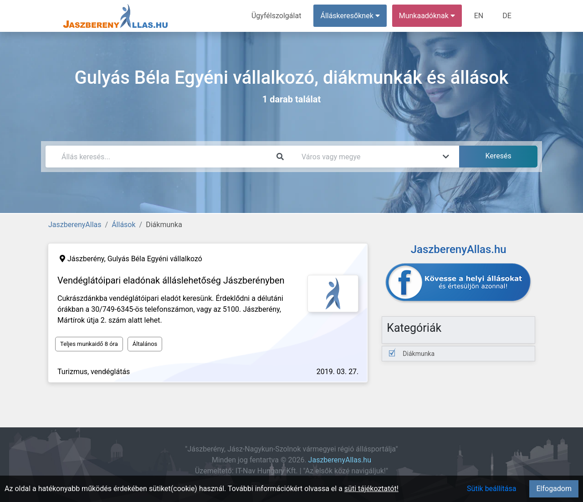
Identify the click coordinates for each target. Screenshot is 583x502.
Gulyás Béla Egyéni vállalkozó (154, 258)
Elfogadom (554, 488)
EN (479, 15)
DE (506, 15)
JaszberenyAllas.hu (339, 460)
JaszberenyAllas (75, 224)
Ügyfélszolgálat (276, 15)
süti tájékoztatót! (371, 488)
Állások (123, 224)
